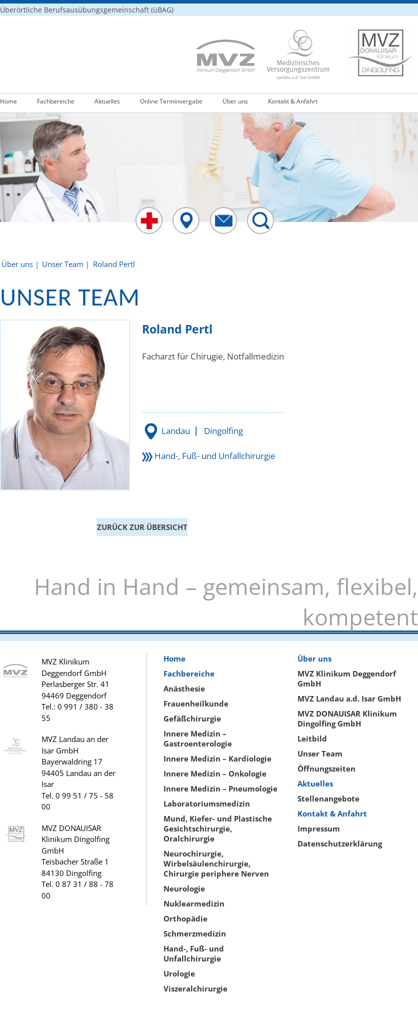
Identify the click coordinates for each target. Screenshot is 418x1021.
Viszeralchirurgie (196, 989)
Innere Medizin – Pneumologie (221, 789)
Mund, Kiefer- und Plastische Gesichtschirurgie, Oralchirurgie (218, 829)
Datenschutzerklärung (340, 843)
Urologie (179, 973)
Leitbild (312, 739)
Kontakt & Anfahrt (293, 101)
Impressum (319, 829)
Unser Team (320, 753)
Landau (176, 430)
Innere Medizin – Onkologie (215, 773)
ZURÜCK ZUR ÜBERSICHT (142, 527)
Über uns (235, 101)
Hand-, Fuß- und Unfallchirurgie (215, 456)
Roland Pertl (114, 264)
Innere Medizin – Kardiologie (218, 759)
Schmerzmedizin (195, 933)
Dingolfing (223, 430)
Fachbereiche (55, 101)
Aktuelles (107, 101)
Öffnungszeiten (327, 769)
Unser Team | (66, 264)
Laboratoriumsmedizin (207, 803)
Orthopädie (186, 919)
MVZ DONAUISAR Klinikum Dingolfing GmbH (347, 718)
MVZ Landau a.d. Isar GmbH (349, 699)
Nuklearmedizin (194, 903)
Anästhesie (184, 689)
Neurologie (184, 889)
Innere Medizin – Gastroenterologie (198, 738)
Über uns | (20, 264)
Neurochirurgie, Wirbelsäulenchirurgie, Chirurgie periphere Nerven (216, 863)
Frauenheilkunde (196, 703)
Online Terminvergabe (171, 101)
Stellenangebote (329, 799)
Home (8, 101)
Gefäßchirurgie (192, 719)
